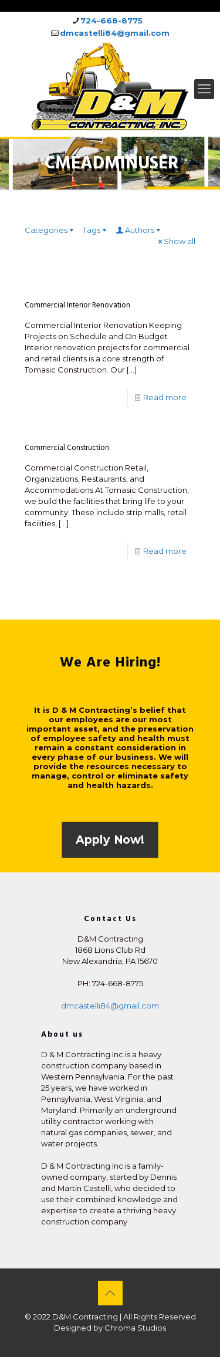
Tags (95, 230)
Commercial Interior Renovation (77, 305)
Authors (139, 230)
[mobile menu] (204, 89)
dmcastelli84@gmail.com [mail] (115, 33)
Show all (175, 241)
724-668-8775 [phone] (111, 20)
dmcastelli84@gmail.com (110, 1005)
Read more (165, 397)
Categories (50, 230)
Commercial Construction (67, 447)
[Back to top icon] (110, 1293)
